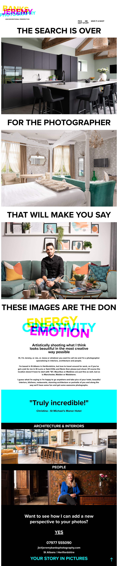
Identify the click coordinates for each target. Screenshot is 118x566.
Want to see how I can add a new (59, 516)
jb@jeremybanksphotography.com (59, 548)
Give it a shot (97, 21)
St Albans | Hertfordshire (59, 552)
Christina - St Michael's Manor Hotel (59, 411)
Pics (80, 21)
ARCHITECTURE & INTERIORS (59, 426)
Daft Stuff (83, 23)
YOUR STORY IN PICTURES (59, 558)
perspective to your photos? (59, 521)
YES (59, 532)
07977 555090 (59, 542)
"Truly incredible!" (59, 402)
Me (86, 21)
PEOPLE (59, 467)
